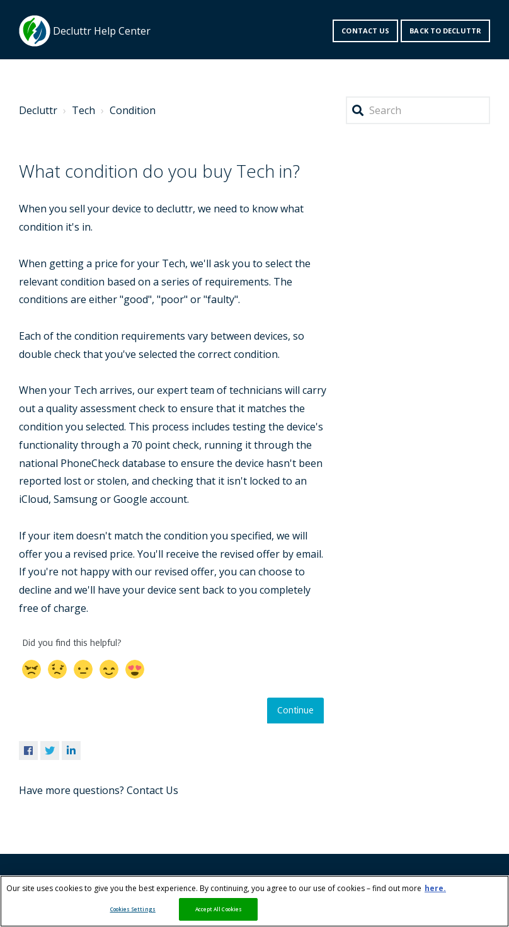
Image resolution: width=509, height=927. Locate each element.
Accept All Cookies (218, 909)
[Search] (418, 110)
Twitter (49, 750)
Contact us (365, 30)
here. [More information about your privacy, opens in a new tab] (435, 888)
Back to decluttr (445, 30)
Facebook (28, 750)
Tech (83, 110)
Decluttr (38, 110)
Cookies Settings (133, 909)
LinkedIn (71, 750)
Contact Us (152, 790)
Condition (133, 110)
